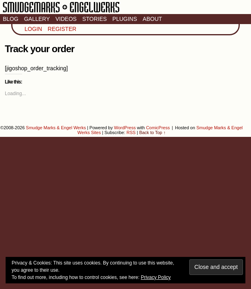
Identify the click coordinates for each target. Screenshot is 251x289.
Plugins (124, 19)
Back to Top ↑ (152, 132)
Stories (94, 19)
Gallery (37, 19)
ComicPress (158, 127)
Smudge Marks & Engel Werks (61, 12)
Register (62, 29)
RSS (131, 132)
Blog (10, 19)
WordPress (125, 127)
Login (33, 29)
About (152, 19)
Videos (66, 19)
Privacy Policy (156, 277)
